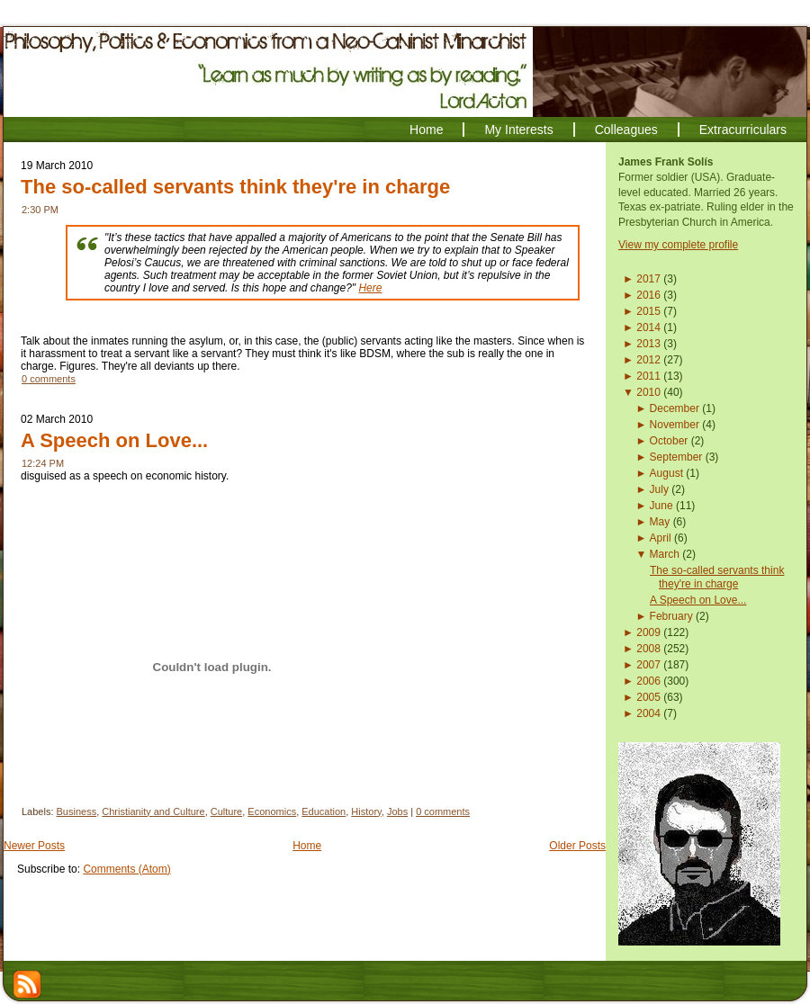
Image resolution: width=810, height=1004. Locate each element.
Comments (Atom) (126, 869)
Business (77, 811)
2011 (648, 376)
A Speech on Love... (114, 440)
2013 (648, 343)
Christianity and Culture (153, 811)
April (660, 538)
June (661, 505)
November (674, 424)
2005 (648, 697)
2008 (648, 648)
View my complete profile (678, 244)
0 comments (49, 378)
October (669, 441)
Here (370, 288)
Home (306, 845)
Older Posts (577, 845)
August (666, 473)
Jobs (397, 811)
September (676, 457)
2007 (648, 665)
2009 (648, 632)
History (366, 811)
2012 (648, 360)
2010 (648, 392)
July (659, 489)
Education (324, 811)
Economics (272, 811)
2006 (648, 681)
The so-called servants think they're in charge (235, 186)
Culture (226, 811)
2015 (648, 311)
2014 (648, 327)
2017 (648, 279)
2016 (648, 295)
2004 (648, 713)
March (665, 554)
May (660, 521)
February (671, 616)
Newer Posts (34, 845)
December (674, 408)
